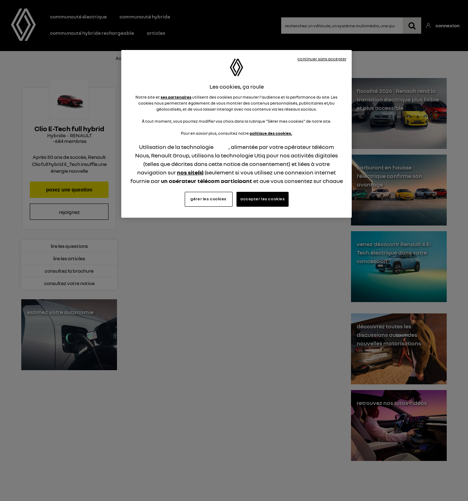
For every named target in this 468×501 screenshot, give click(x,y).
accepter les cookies (262, 198)
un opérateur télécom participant (206, 180)
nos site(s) (190, 172)
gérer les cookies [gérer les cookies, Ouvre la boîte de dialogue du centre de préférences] (208, 198)
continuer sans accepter (321, 58)
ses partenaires (176, 97)
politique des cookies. (271, 133)
